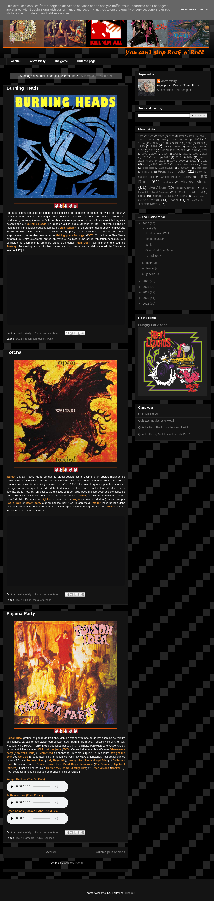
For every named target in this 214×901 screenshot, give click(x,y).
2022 (204, 160)
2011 (156, 157)
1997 (152, 150)
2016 (141, 160)
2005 (165, 153)
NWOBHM (196, 192)
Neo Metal (179, 192)
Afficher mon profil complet (174, 90)
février (150, 268)
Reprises (48, 837)
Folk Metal (147, 172)
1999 (173, 150)
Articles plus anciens (110, 852)
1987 (178, 143)
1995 (200, 146)
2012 (167, 157)
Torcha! (15, 352)
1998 (162, 150)
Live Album (157, 188)
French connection (34, 338)
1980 (163, 139)
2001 (194, 150)
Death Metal (201, 168)
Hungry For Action (153, 325)
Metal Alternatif (42, 599)
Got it (204, 9)
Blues (204, 164)
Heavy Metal (193, 181)
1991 (154, 146)
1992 (19, 338)
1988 (189, 143)
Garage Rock (146, 176)
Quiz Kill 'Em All (148, 414)
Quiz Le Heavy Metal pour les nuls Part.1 (164, 434)
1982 (186, 139)
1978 (151, 139)
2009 (204, 154)
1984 (141, 143)
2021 (192, 160)
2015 (201, 157)
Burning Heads (23, 88)
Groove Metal (169, 176)
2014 (190, 157)
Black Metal (190, 164)
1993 (177, 146)
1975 (191, 136)
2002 (204, 150)
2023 (145, 164)
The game (61, 61)
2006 (175, 153)
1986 (166, 143)
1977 (140, 139)
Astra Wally (38, 61)
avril (149, 228)
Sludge (183, 196)
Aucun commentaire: (47, 333)
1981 (174, 139)
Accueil (16, 61)
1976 (201, 136)
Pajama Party (21, 613)
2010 (145, 157)
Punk (50, 338)
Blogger (129, 892)
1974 (181, 136)
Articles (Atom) (74, 862)
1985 (154, 143)
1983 (197, 139)
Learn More (188, 9)
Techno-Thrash (195, 200)
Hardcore (28, 837)
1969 (150, 136)
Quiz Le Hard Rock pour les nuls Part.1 (163, 427)
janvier (150, 274)
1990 (141, 146)
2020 (182, 160)
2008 (195, 154)
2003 (144, 154)
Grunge (187, 177)
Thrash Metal (148, 204)
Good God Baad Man (159, 250)
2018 (162, 160)
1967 (140, 136)
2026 (177, 164)
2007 (185, 154)
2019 (172, 161)
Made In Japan (155, 238)
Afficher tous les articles (96, 76)
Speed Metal (148, 200)
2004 (154, 153)
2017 (152, 160)
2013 (178, 157)
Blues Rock (148, 168)
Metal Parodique (160, 192)
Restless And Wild (157, 233)
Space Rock (198, 196)
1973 (171, 136)
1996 (141, 150)
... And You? (153, 255)
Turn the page (86, 61)
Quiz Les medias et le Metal (156, 420)
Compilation (166, 167)
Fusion (27, 599)
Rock (171, 196)
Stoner (174, 200)
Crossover (184, 167)
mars (149, 263)
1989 (200, 143)
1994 (189, 146)
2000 (183, 150)
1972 (161, 136)
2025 (166, 164)
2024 (155, 164)
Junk (148, 244)
